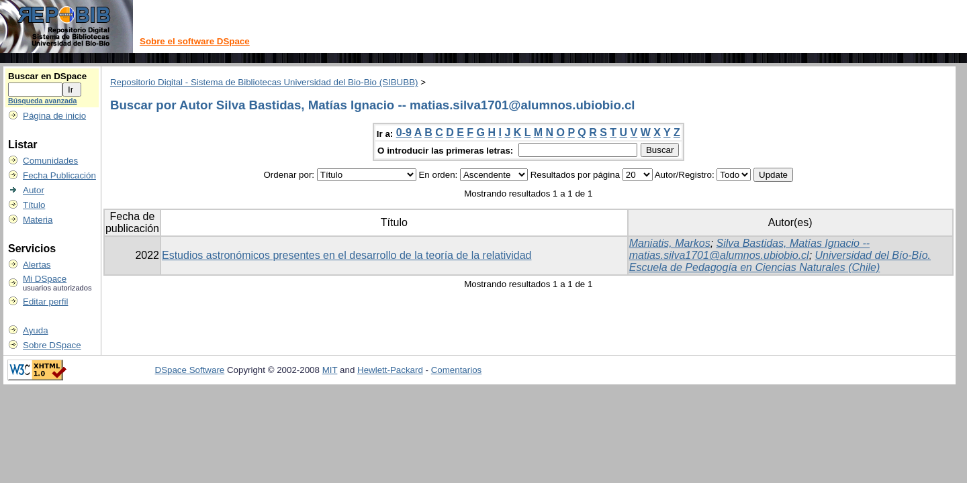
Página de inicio (54, 116)
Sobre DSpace (52, 345)
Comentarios (456, 370)
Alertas (36, 265)
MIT (330, 370)
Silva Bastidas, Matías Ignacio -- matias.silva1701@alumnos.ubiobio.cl (749, 249)
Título (34, 205)
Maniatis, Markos (669, 243)
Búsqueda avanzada (42, 101)
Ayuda (35, 330)
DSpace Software (190, 370)
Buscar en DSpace (47, 76)
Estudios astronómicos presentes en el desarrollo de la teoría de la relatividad (347, 255)
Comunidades (50, 161)
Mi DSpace (44, 279)
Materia (37, 220)
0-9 (404, 132)
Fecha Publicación (59, 175)
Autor (33, 190)
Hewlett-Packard (390, 370)
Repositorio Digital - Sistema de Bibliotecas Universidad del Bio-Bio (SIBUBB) (264, 82)
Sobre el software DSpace (195, 41)
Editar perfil (45, 302)
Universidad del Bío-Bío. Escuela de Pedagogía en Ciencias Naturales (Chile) (780, 261)
